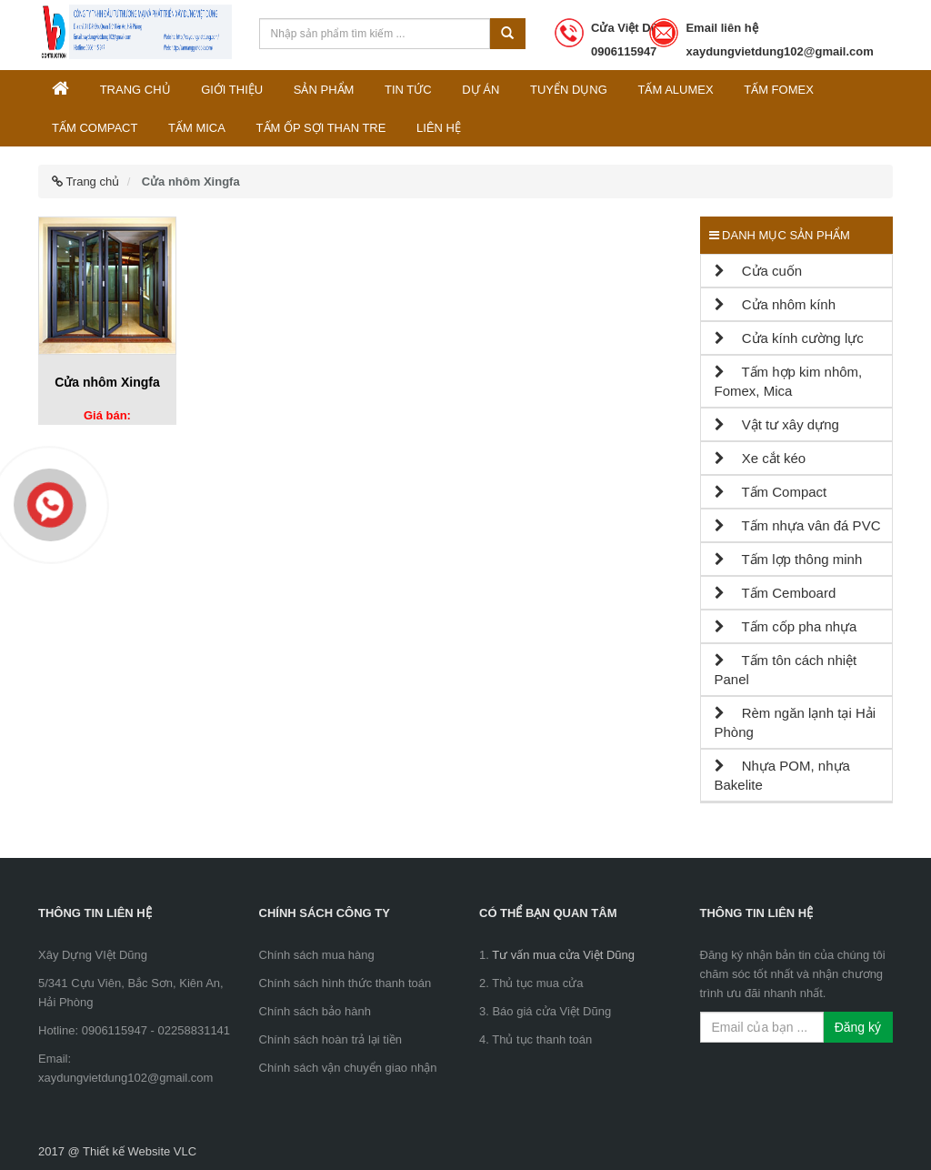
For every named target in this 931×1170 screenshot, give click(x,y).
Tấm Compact (94, 128)
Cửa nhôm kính (775, 304)
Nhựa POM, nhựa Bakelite (782, 775)
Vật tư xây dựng (777, 424)
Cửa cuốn (759, 270)
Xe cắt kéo (760, 458)
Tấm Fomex (779, 89)
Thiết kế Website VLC (139, 1151)
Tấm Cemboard (775, 592)
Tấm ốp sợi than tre (321, 128)
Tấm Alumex (675, 89)
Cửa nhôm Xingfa (107, 382)
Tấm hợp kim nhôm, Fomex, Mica (789, 381)
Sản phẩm (324, 89)
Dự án (480, 89)
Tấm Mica (196, 128)
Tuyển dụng (568, 89)
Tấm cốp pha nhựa (786, 626)
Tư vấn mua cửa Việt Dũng (563, 955)
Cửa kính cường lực (789, 338)
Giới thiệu (232, 89)
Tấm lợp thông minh (789, 559)
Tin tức (408, 89)
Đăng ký (858, 1027)
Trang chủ (135, 89)
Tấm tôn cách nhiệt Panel (786, 669)
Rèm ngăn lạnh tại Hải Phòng (795, 722)
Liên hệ (438, 128)
